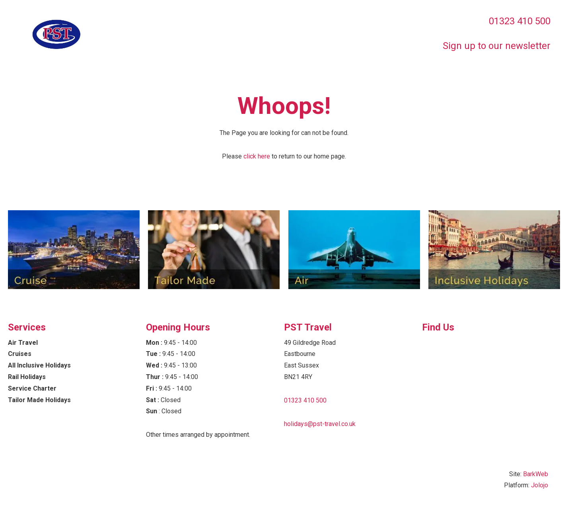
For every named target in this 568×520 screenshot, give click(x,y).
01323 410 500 (519, 21)
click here (256, 156)
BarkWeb (535, 474)
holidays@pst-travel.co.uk (320, 424)
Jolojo (539, 485)
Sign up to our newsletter (496, 45)
